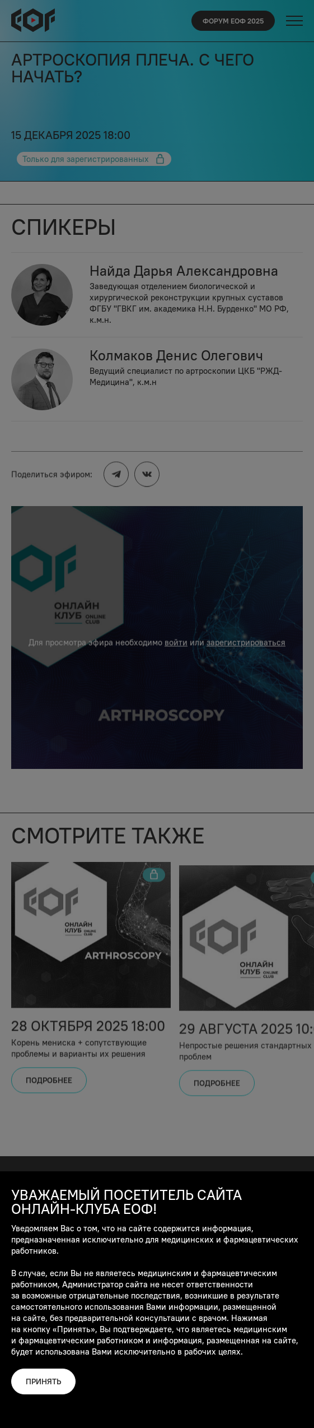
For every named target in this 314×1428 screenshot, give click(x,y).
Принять (43, 1381)
